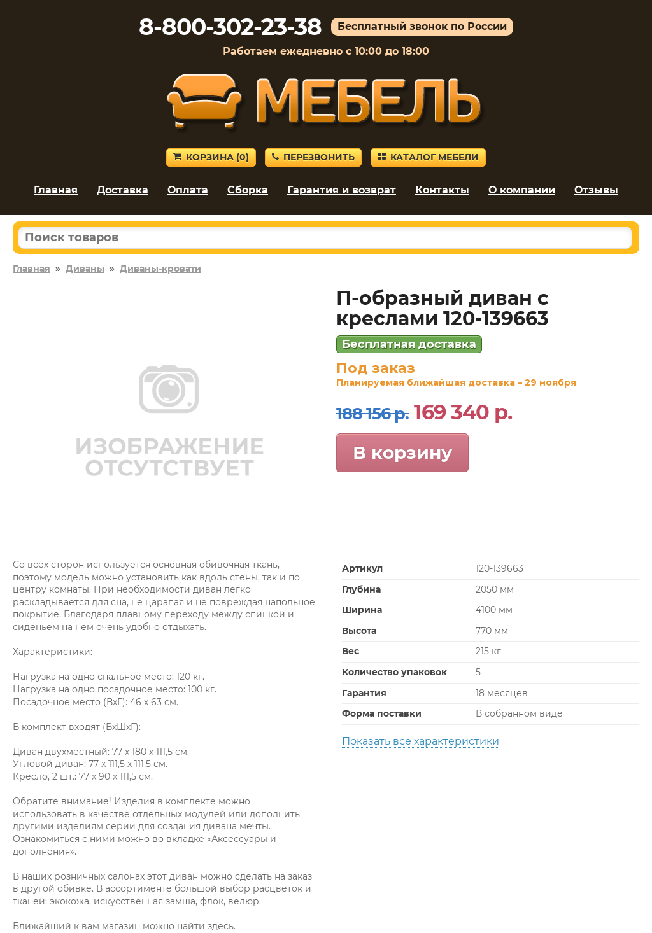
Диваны (85, 268)
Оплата (187, 190)
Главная (56, 190)
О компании (521, 190)
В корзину (402, 452)
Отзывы (596, 190)
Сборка (247, 190)
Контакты (442, 190)
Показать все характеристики (420, 741)
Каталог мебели (428, 157)
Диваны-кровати (160, 268)
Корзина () (211, 157)
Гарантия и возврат (341, 190)
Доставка (122, 190)
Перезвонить (313, 157)
